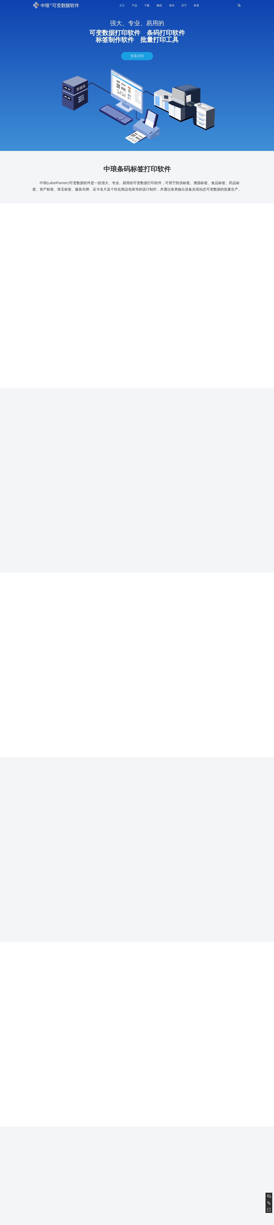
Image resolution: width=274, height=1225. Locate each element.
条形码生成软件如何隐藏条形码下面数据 (53, 1182)
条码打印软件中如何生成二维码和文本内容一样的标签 (60, 1187)
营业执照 (180, 1221)
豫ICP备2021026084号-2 (155, 1221)
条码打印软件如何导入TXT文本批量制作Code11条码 (59, 1177)
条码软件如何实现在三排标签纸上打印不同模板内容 (58, 1192)
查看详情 (137, 60)
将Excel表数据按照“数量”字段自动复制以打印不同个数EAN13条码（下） (69, 1197)
